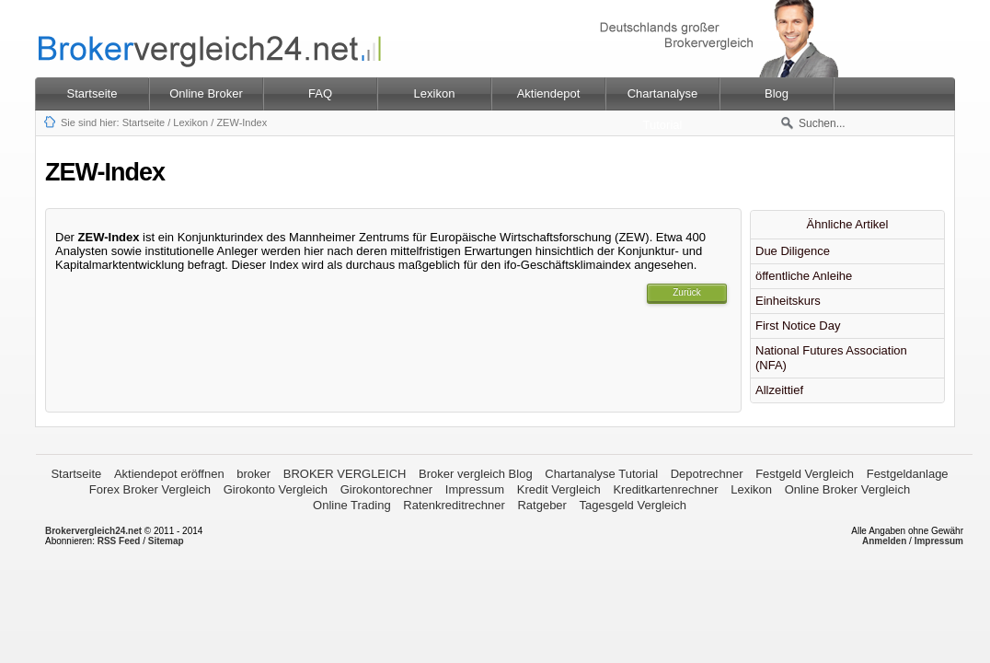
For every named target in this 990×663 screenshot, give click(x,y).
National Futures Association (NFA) (831, 357)
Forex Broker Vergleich (150, 489)
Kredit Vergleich (559, 489)
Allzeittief (779, 390)
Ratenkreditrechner (454, 505)
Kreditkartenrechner (665, 489)
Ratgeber (541, 505)
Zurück (687, 292)
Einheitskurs (788, 301)
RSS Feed (119, 541)
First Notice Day (797, 325)
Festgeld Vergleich (804, 474)
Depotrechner (707, 474)
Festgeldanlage (908, 474)
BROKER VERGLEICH (345, 474)
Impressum (474, 489)
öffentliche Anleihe (803, 276)
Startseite (92, 93)
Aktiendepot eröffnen (169, 474)
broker (253, 474)
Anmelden (884, 541)
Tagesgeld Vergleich (633, 505)
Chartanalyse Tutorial (601, 474)
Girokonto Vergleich (276, 489)
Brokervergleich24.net (93, 531)
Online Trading (352, 505)
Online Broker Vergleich (848, 489)
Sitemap (166, 541)
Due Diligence (792, 251)
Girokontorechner (386, 489)
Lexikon (190, 122)
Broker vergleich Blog (476, 474)
